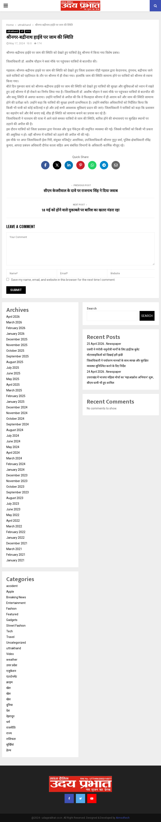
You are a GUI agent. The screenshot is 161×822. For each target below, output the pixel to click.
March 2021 (14, 549)
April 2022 (13, 520)
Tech (9, 631)
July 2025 (12, 367)
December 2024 (16, 407)
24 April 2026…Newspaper (104, 371)
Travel (10, 637)
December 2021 (16, 543)
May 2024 (12, 447)
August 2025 (14, 362)
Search (92, 308)
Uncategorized (16, 642)
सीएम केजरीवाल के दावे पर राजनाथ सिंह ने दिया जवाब (81, 191)
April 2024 (13, 452)
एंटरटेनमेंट (11, 676)
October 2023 (15, 486)
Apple (10, 591)
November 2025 (16, 345)
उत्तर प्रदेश (11, 665)
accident (12, 586)
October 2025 (15, 350)
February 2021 (15, 554)
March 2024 (14, 458)
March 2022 (14, 526)
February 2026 (15, 328)
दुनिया (9, 705)
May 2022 (12, 515)
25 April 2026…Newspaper (104, 343)
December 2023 (16, 475)
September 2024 (17, 424)
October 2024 (15, 418)
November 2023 (16, 481)
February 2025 (15, 396)
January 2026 (15, 333)
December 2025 (16, 339)
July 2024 (12, 435)
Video (10, 654)
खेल (8, 688)
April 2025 (13, 384)
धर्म (22, 31)
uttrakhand (12, 31)
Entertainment (16, 603)
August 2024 (14, 430)
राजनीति (11, 727)
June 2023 (13, 509)
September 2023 (17, 492)
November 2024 (16, 413)
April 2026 (13, 316)
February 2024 (15, 464)
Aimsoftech (123, 817)
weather (11, 659)
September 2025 (17, 356)
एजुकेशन (11, 671)
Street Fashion (16, 625)
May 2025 (12, 379)
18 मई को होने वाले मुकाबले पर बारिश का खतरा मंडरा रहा (80, 210)
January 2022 (15, 537)
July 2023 (12, 503)
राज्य (28, 31)
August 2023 (14, 498)
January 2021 (15, 560)
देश (8, 710)
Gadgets (11, 620)
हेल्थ (8, 750)
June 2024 (13, 441)
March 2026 (14, 322)
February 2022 (15, 532)
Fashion (11, 608)
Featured (12, 614)
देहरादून (10, 716)
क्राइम (9, 682)
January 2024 (15, 469)
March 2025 (14, 390)
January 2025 (15, 401)
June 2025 (13, 373)
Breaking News (16, 597)
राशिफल (11, 739)
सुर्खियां (10, 744)
